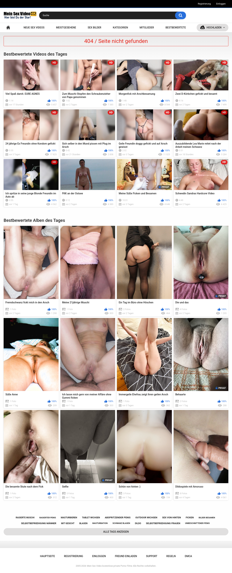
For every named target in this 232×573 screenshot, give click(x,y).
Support (151, 556)
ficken (190, 517)
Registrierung (204, 4)
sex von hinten (171, 517)
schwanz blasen (121, 523)
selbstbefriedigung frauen (163, 523)
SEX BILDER (94, 27)
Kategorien (120, 27)
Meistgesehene (66, 27)
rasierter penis (47, 517)
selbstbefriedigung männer (38, 523)
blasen (83, 523)
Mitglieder (147, 27)
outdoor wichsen (146, 517)
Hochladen (213, 27)
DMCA (188, 556)
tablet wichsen (91, 517)
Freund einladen (126, 556)
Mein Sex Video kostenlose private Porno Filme (109, 566)
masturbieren (69, 517)
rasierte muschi (25, 517)
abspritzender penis (117, 517)
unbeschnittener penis (197, 523)
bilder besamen (207, 517)
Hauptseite (8, 27)
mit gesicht (67, 523)
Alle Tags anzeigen (116, 531)
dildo (138, 523)
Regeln (171, 556)
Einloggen (221, 4)
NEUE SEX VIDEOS (34, 27)
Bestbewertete (175, 27)
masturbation (100, 523)
